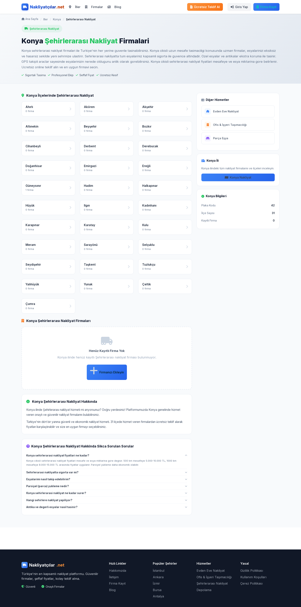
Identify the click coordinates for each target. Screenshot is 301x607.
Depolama (204, 590)
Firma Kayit (266, 7)
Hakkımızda (117, 570)
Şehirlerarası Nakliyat (212, 583)
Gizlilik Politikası (251, 570)
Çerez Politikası (251, 583)
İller (74, 7)
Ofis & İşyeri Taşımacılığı (214, 577)
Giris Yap (239, 7)
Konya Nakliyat (238, 177)
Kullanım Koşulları (253, 577)
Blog (114, 7)
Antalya (158, 596)
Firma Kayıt (117, 583)
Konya (57, 19)
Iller (45, 19)
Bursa (157, 590)
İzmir (156, 583)
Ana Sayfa (30, 19)
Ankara (158, 577)
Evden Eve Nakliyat (211, 570)
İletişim (114, 577)
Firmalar (94, 7)
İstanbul (158, 570)
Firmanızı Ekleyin (107, 370)
